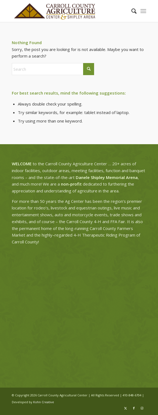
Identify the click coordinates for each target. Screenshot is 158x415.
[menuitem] (131, 11)
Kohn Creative (43, 402)
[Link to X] (126, 408)
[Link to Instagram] (142, 408)
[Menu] (143, 11)
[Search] (131, 11)
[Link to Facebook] (134, 408)
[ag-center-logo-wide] (65, 11)
